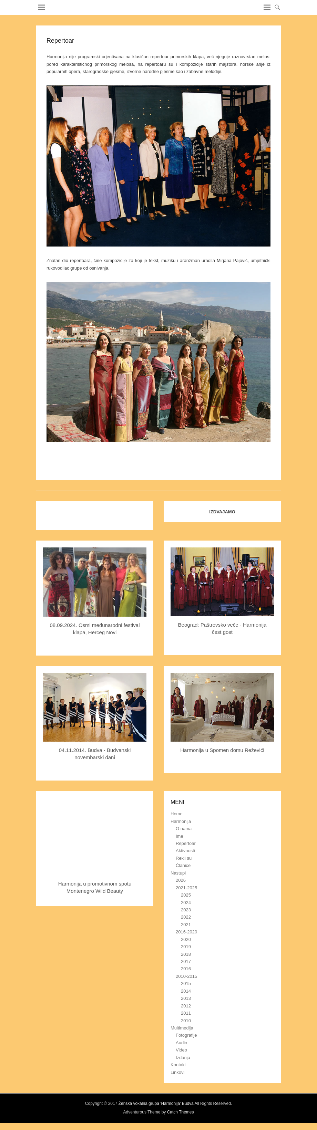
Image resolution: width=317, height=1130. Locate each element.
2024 (186, 902)
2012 (186, 1005)
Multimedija (182, 1027)
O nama (184, 828)
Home (177, 813)
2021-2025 (186, 887)
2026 (181, 880)
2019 (186, 946)
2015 (186, 983)
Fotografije (186, 1035)
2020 (186, 939)
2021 (186, 924)
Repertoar (186, 843)
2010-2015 (186, 976)
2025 (186, 895)
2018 (186, 954)
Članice (183, 865)
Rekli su (184, 858)
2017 (186, 961)
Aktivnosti (185, 850)
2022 (186, 917)
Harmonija (181, 821)
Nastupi (178, 873)
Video (181, 1050)
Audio (181, 1042)
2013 (186, 998)
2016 (186, 968)
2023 (186, 909)
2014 (186, 991)
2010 (186, 1020)
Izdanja (183, 1057)
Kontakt (178, 1064)
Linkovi (177, 1072)
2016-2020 (186, 931)
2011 (186, 1013)
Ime (179, 836)
